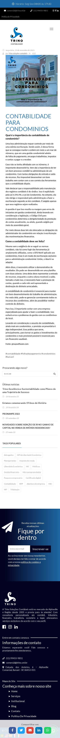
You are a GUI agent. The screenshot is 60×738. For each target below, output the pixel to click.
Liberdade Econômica (13, 466)
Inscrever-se (40, 549)
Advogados (9, 455)
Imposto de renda (27, 461)
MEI (50, 484)
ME (27, 466)
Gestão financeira (11, 472)
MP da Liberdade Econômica (29, 455)
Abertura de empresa (36, 484)
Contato (15, 711)
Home (14, 691)
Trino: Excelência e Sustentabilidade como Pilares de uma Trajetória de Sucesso (29, 390)
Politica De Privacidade (23, 716)
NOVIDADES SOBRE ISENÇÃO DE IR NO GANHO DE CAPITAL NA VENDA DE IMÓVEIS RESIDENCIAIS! (27, 426)
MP (5, 489)
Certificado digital (33, 478)
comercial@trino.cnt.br (16, 10)
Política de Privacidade (11, 16)
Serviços (15, 696)
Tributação (14, 489)
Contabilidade (10, 484)
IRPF (21, 484)
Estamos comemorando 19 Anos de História (24, 403)
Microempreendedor (32, 472)
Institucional (18, 701)
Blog (13, 706)
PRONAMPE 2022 (11, 414)
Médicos (36, 466)
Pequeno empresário (13, 478)
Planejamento (10, 461)
